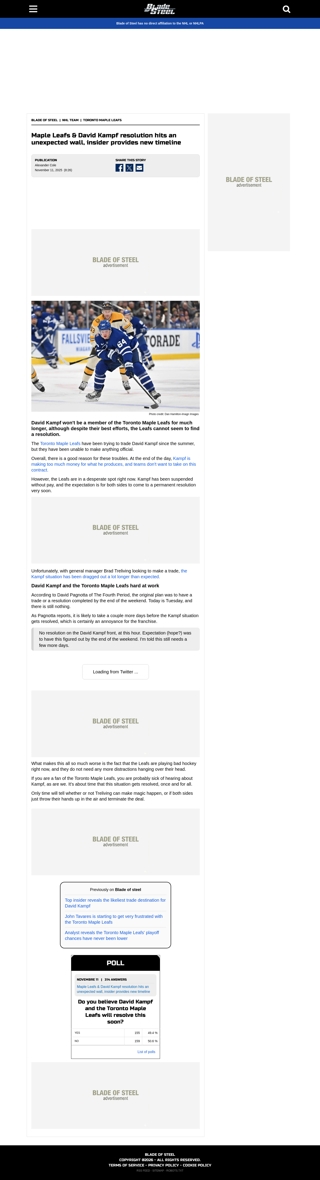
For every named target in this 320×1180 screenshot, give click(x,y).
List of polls (146, 1052)
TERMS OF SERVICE (126, 1165)
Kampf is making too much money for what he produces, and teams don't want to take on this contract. (113, 464)
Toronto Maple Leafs (60, 443)
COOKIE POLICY (197, 1165)
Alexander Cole (45, 165)
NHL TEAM (70, 120)
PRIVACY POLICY (163, 1165)
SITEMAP (158, 1170)
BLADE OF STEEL (44, 120)
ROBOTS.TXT (175, 1170)
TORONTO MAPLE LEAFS (102, 120)
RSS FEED (143, 1170)
